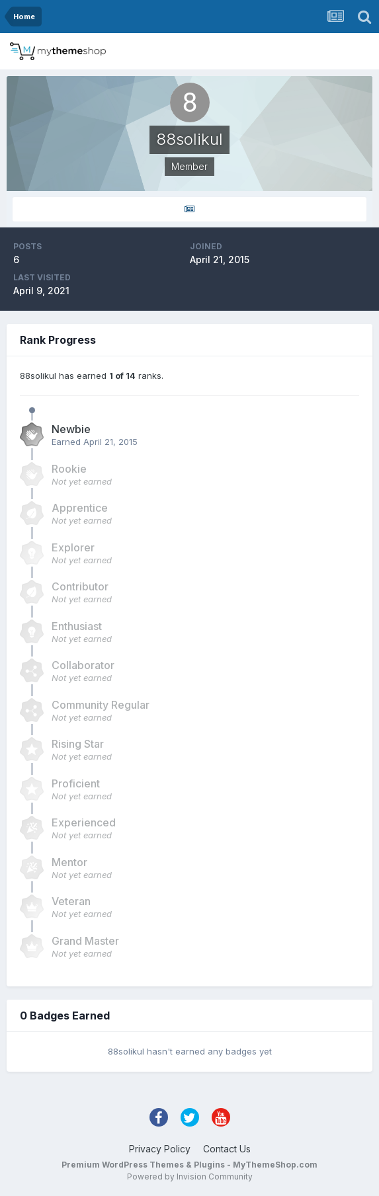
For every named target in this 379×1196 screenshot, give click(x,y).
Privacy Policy (159, 1148)
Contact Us (227, 1148)
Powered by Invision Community (190, 1176)
